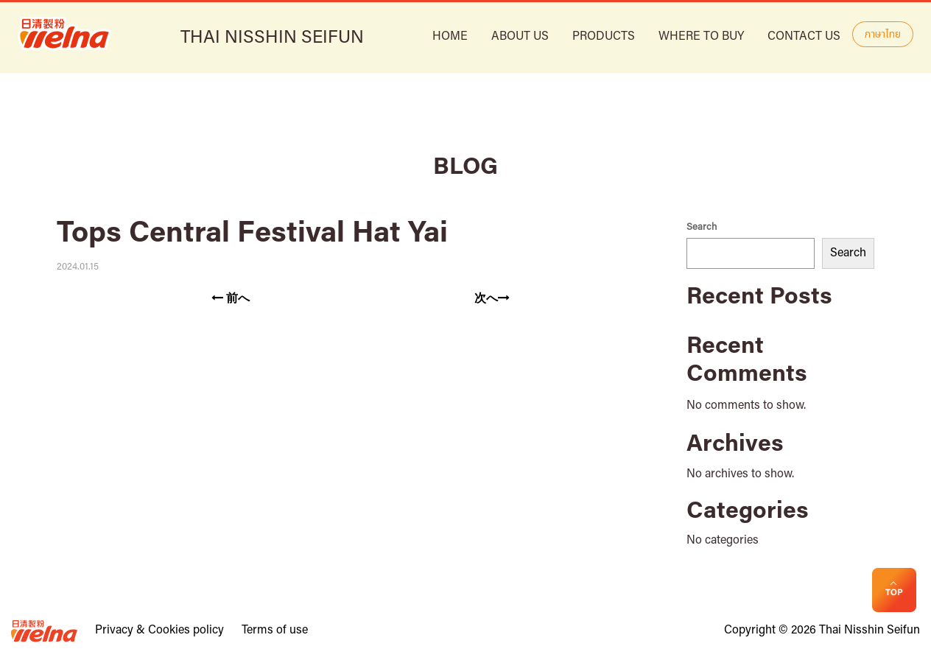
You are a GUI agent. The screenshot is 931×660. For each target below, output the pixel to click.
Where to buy (701, 37)
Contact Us (803, 37)
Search (701, 227)
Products (603, 37)
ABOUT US (520, 37)
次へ (492, 298)
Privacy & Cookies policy (159, 630)
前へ (230, 298)
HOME (450, 37)
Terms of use (275, 630)
